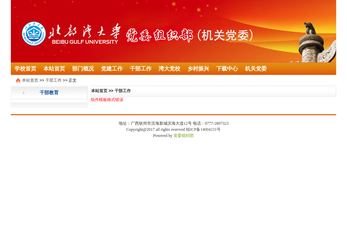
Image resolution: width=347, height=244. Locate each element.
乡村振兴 (198, 69)
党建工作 (112, 69)
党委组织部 (184, 135)
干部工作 (140, 69)
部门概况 (83, 69)
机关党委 (256, 69)
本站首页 (54, 69)
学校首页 (25, 69)
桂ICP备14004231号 (203, 129)
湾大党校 (169, 69)
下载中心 (227, 69)
